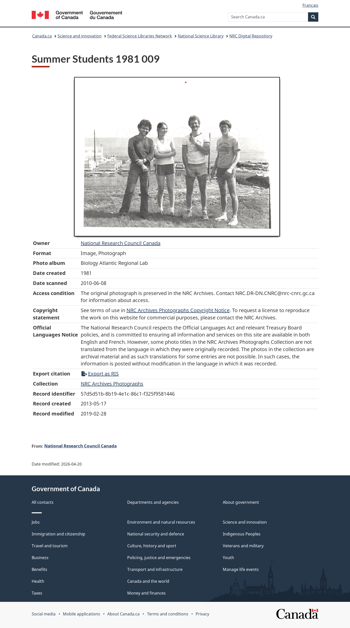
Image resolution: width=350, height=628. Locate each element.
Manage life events (241, 569)
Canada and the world (148, 581)
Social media (44, 614)
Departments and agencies (153, 502)
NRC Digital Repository (250, 36)
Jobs (36, 522)
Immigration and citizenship (58, 534)
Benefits (39, 569)
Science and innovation (80, 36)
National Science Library (201, 36)
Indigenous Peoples (241, 534)
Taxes (37, 593)
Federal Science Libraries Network (139, 36)
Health (38, 581)
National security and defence (155, 534)
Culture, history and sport (151, 546)
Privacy (202, 614)
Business (40, 557)
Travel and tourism (50, 546)
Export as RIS (100, 373)
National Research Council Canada (120, 243)
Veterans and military (243, 546)
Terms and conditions (167, 614)
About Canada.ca (123, 614)
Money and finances (146, 593)
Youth (228, 557)
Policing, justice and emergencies (159, 557)
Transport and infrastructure (155, 569)
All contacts (43, 502)
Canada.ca (42, 36)
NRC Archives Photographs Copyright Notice (178, 310)
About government (241, 502)
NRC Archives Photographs (112, 383)
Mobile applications (81, 614)
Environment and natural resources (161, 522)
